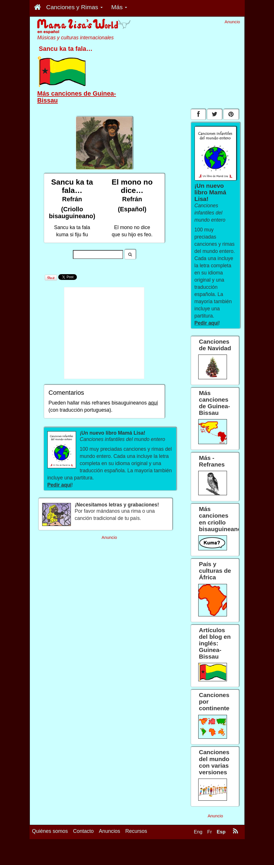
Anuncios (109, 831)
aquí (153, 403)
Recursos (136, 831)
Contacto (83, 831)
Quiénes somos (50, 831)
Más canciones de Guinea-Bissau (76, 97)
